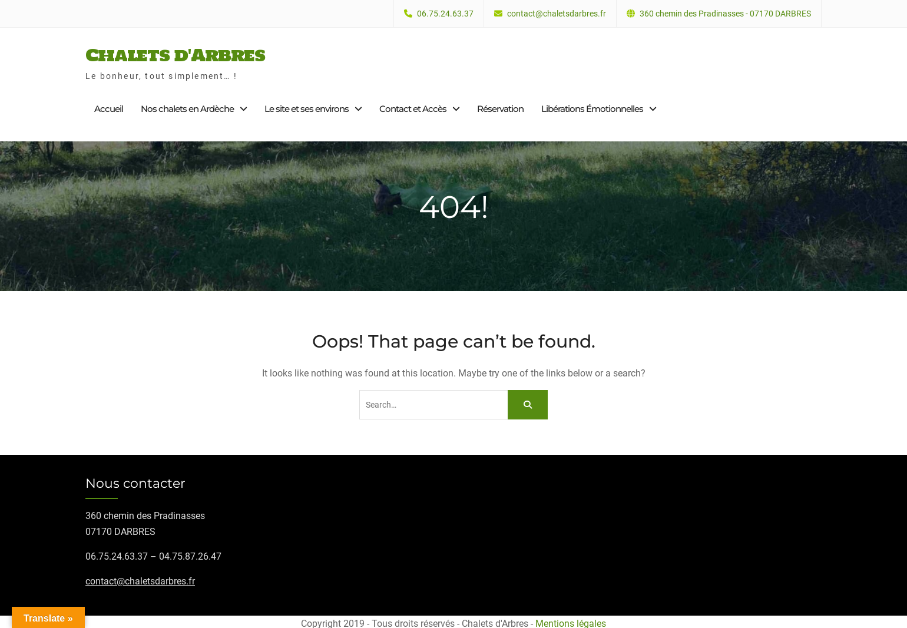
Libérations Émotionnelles (592, 107)
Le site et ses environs (306, 107)
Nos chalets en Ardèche (187, 107)
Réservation (500, 107)
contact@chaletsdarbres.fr (556, 14)
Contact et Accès (412, 107)
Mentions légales (570, 620)
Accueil (108, 107)
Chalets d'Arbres (175, 53)
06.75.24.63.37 (445, 14)
